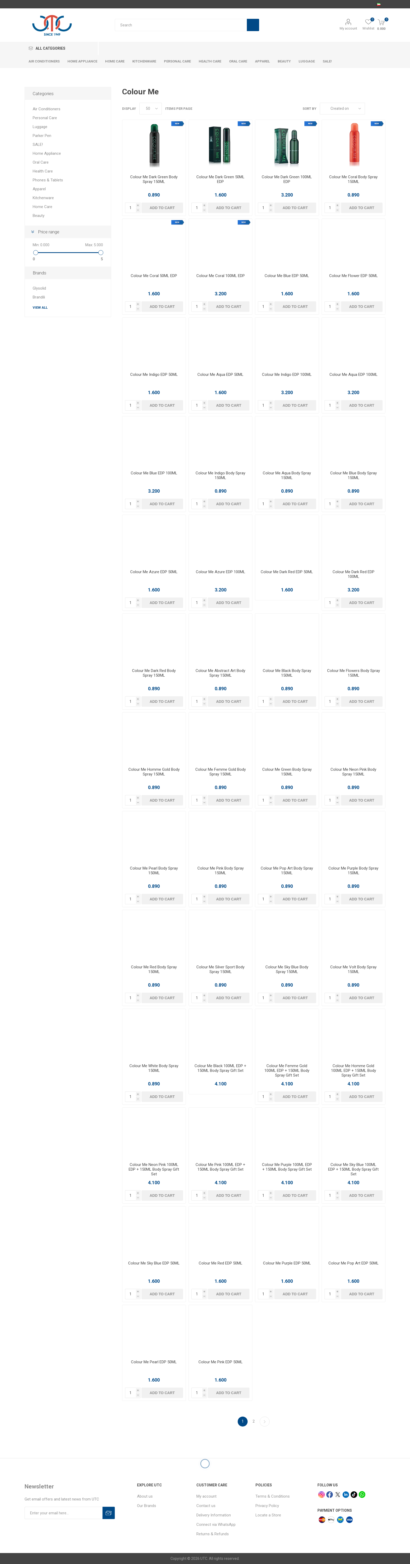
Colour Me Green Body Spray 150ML (287, 772)
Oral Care (41, 162)
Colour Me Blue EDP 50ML (287, 275)
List (381, 108)
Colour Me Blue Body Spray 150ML (353, 475)
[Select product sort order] (342, 108)
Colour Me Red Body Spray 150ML (154, 969)
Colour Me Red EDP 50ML (220, 1263)
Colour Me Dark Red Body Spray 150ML (154, 673)
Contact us (205, 1505)
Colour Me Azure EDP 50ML (154, 572)
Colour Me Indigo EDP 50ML (154, 374)
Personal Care (45, 118)
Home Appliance (47, 153)
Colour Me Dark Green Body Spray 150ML (154, 179)
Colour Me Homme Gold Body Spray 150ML (154, 772)
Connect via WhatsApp (216, 1524)
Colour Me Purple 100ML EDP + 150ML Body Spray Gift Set (287, 1167)
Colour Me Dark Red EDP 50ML (287, 572)
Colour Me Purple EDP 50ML (287, 1263)
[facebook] (329, 1494)
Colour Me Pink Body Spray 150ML (220, 870)
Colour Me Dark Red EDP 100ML (353, 574)
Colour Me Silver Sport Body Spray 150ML (220, 969)
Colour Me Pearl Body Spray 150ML (154, 870)
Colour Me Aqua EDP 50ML (220, 374)
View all (40, 307)
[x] (337, 1494)
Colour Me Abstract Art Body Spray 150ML (220, 673)
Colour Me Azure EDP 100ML (220, 572)
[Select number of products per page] (150, 108)
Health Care (43, 171)
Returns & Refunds (212, 1534)
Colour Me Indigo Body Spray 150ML (220, 475)
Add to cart (162, 208)
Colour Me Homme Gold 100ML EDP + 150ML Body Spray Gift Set (353, 1070)
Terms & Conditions (272, 1496)
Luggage (40, 126)
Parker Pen (42, 135)
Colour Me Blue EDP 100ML (154, 473)
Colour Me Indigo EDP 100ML (287, 374)
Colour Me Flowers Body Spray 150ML (353, 673)
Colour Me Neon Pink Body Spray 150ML (353, 772)
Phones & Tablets (48, 180)
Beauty (38, 215)
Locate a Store (268, 1515)
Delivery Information (213, 1515)
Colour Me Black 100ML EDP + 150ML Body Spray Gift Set (220, 1068)
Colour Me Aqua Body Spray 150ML (287, 475)
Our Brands (146, 1505)
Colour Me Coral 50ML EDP (154, 275)
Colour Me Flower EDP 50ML (353, 275)
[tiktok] (354, 1494)
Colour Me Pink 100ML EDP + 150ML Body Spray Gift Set (220, 1167)
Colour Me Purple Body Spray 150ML (353, 870)
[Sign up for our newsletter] (63, 1513)
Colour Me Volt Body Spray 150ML (353, 969)
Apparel (39, 189)
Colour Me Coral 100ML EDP (220, 275)
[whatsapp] (362, 1494)
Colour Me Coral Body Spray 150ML (353, 179)
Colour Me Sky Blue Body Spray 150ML (286, 969)
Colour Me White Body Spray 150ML (153, 1068)
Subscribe (108, 1513)
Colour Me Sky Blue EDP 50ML (154, 1263)
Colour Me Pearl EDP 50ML (154, 1362)
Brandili (39, 297)
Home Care (42, 206)
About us (145, 1496)
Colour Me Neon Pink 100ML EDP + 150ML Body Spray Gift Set (154, 1169)
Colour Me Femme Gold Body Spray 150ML (220, 772)
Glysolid (39, 288)
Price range (48, 231)
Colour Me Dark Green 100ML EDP (287, 179)
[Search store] (181, 25)
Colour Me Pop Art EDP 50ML (353, 1263)
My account (348, 28)
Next (265, 1422)
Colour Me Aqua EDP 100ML (353, 374)
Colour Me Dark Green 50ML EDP (220, 179)
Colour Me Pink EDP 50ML (220, 1362)
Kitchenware (43, 198)
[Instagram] (321, 1494)
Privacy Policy (267, 1505)
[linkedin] (346, 1494)
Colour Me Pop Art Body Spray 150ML (287, 870)
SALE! (38, 144)
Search (253, 25)
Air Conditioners (46, 109)
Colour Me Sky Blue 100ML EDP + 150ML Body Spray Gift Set (353, 1169)
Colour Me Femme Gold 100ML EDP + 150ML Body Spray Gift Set (286, 1070)
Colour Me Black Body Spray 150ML (287, 673)
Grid (371, 108)
